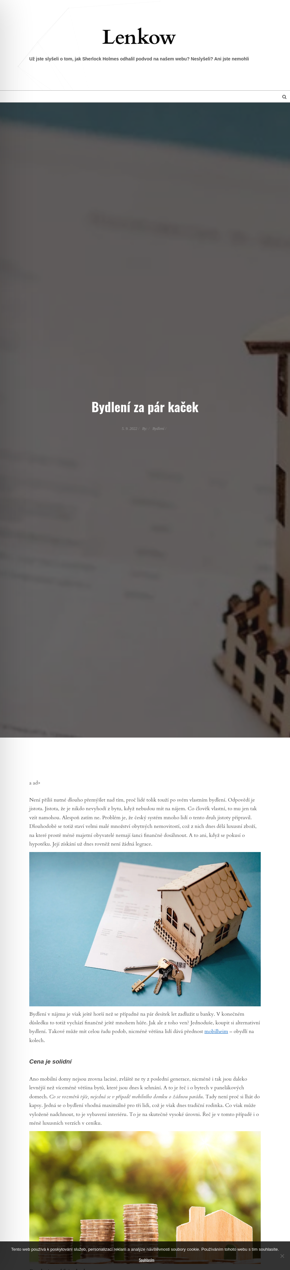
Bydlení (158, 428)
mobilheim (216, 1031)
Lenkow (139, 37)
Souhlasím (146, 1260)
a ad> (35, 782)
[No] (282, 1256)
